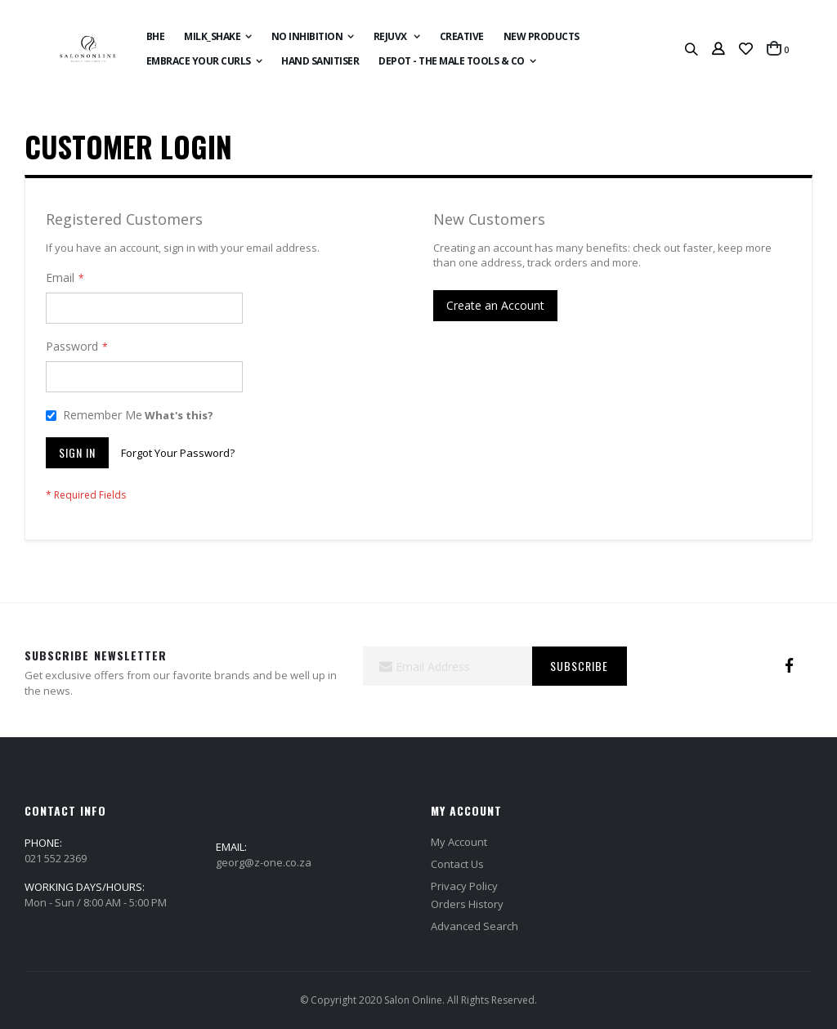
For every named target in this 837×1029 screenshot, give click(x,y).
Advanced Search (474, 926)
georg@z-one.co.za (263, 862)
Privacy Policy (464, 886)
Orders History (467, 904)
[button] (746, 49)
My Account (459, 841)
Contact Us (457, 864)
